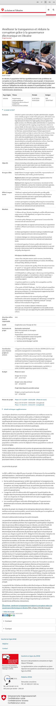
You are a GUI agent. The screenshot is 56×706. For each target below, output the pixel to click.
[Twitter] (5, 610)
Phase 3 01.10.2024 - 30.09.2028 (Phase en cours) (30, 394)
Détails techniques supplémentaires (15, 404)
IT (41, 2)
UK (54, 2)
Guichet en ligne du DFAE (30, 651)
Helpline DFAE (26, 672)
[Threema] (10, 610)
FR (45, 2)
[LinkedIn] (7, 610)
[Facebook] (3, 610)
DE (38, 2)
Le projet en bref (9, 105)
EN (50, 2)
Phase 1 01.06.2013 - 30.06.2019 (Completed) (29, 400)
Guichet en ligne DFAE (8, 634)
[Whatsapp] (12, 610)
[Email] (14, 610)
